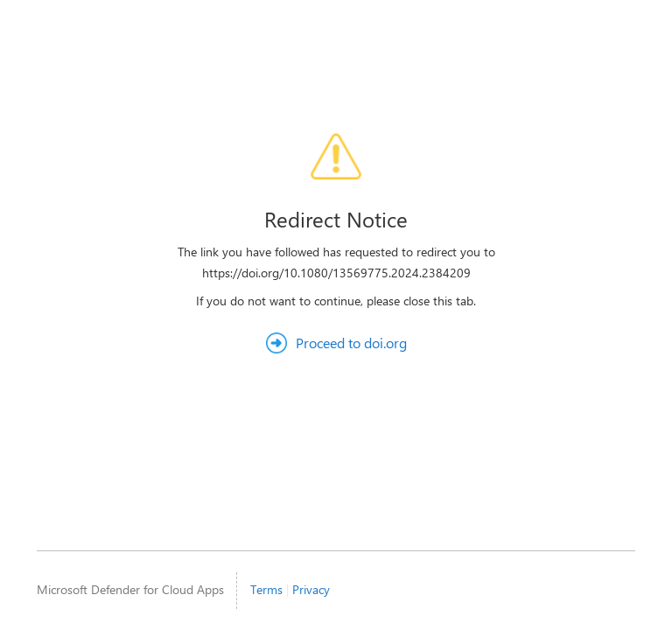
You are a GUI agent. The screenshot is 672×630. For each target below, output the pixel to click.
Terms (266, 589)
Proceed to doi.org (351, 342)
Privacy (311, 589)
